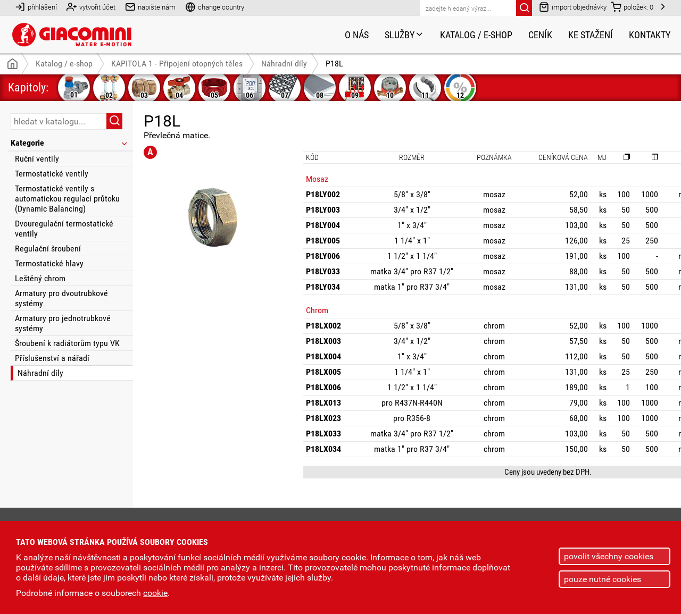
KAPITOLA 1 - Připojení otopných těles (177, 63)
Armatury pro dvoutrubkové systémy (61, 298)
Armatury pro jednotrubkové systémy (63, 323)
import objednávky (573, 7)
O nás (357, 34)
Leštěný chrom (40, 278)
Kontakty (649, 34)
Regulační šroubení (48, 248)
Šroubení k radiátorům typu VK (67, 343)
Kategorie (70, 143)
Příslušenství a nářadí (52, 358)
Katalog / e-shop (476, 34)
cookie (155, 593)
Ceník (540, 34)
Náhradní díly (40, 373)
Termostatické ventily (51, 174)
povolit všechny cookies (608, 556)
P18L (334, 63)
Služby (404, 34)
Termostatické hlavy (49, 263)
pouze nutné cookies (602, 579)
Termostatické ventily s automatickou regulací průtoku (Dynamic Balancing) (67, 198)
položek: (632, 7)
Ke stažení (590, 34)
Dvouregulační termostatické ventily (64, 228)
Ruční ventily (37, 159)
